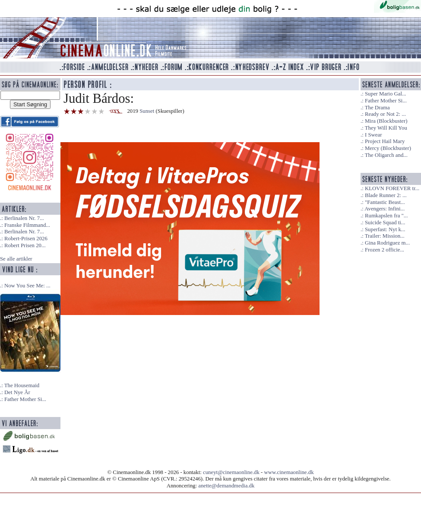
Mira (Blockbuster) (386, 121)
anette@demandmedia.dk (226, 486)
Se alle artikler (16, 259)
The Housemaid (21, 385)
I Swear (373, 135)
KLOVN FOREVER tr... (392, 188)
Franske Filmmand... (27, 225)
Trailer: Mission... (385, 236)
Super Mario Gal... (385, 94)
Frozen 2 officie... (384, 250)
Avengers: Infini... (384, 209)
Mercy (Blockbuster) (388, 148)
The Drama (377, 108)
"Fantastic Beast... (385, 202)
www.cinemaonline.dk (289, 472)
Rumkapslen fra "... (386, 216)
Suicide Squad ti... (385, 223)
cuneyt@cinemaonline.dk (231, 472)
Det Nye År (17, 392)
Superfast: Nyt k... (385, 229)
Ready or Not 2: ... (385, 114)
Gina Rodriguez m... (387, 243)
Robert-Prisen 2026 (25, 239)
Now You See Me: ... (27, 286)
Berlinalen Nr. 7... (24, 218)
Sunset (146, 111)
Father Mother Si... (25, 399)
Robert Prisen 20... (25, 245)
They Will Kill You (386, 128)
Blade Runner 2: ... (386, 195)
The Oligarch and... (386, 155)
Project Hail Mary (385, 141)
